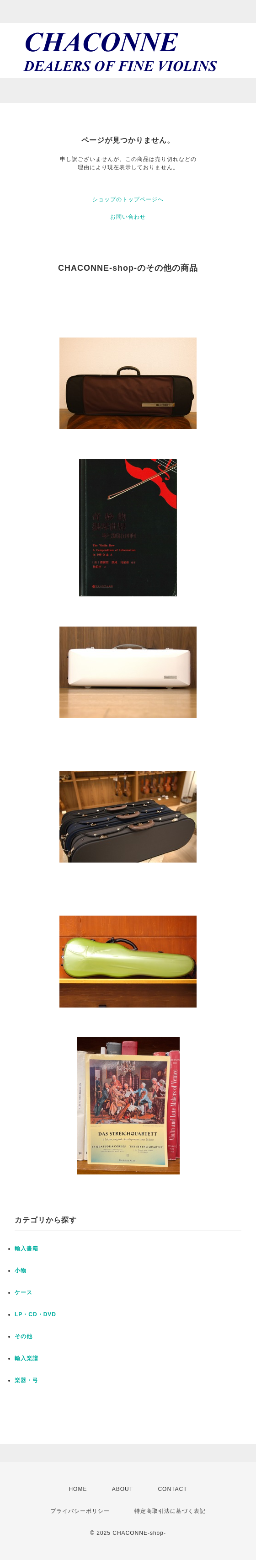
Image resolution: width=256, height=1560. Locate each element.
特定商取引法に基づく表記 (170, 1511)
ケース (23, 1292)
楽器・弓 (26, 1380)
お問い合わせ (128, 217)
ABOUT (122, 1489)
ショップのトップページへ (128, 199)
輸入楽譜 (26, 1358)
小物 (21, 1270)
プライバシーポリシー (80, 1511)
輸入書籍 (26, 1248)
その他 (23, 1336)
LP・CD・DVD (35, 1314)
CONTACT (172, 1489)
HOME (78, 1489)
